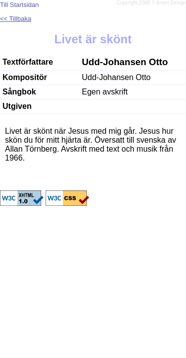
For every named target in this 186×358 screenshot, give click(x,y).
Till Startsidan (19, 4)
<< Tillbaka (15, 18)
